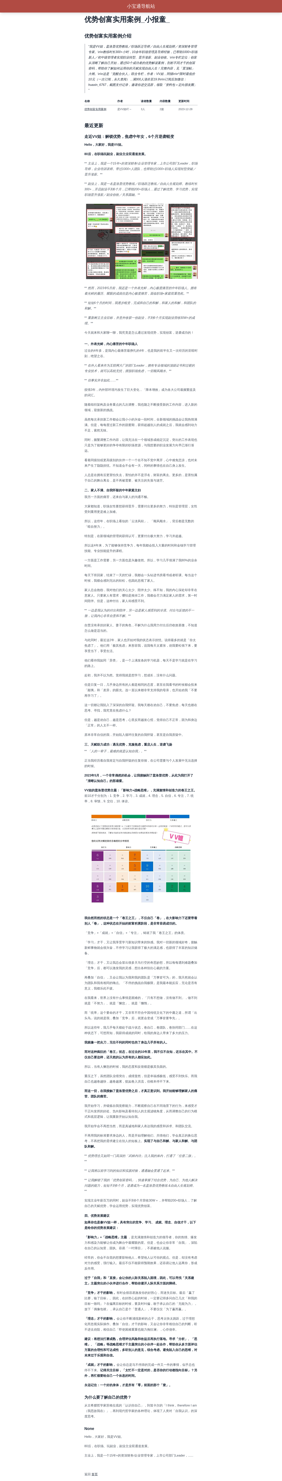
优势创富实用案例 (95, 109)
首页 (94, 1474)
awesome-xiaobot (96, 1465)
